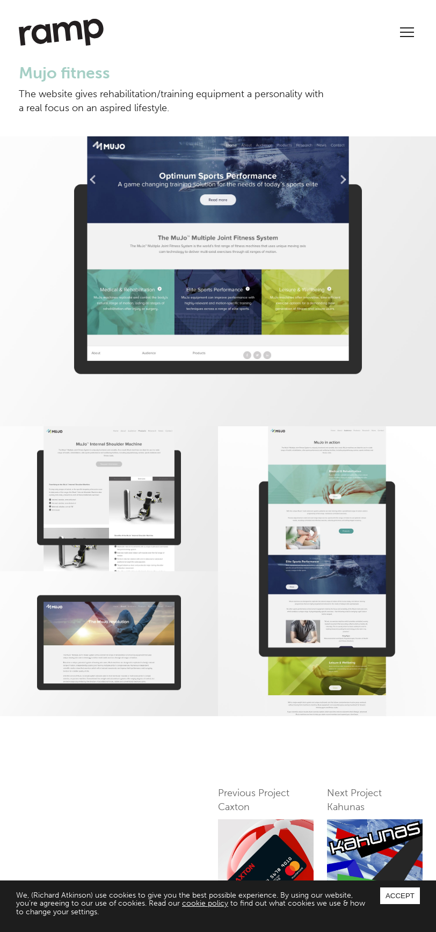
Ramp (61, 32)
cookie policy (205, 903)
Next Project (375, 836)
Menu (407, 32)
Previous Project (266, 836)
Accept (400, 896)
